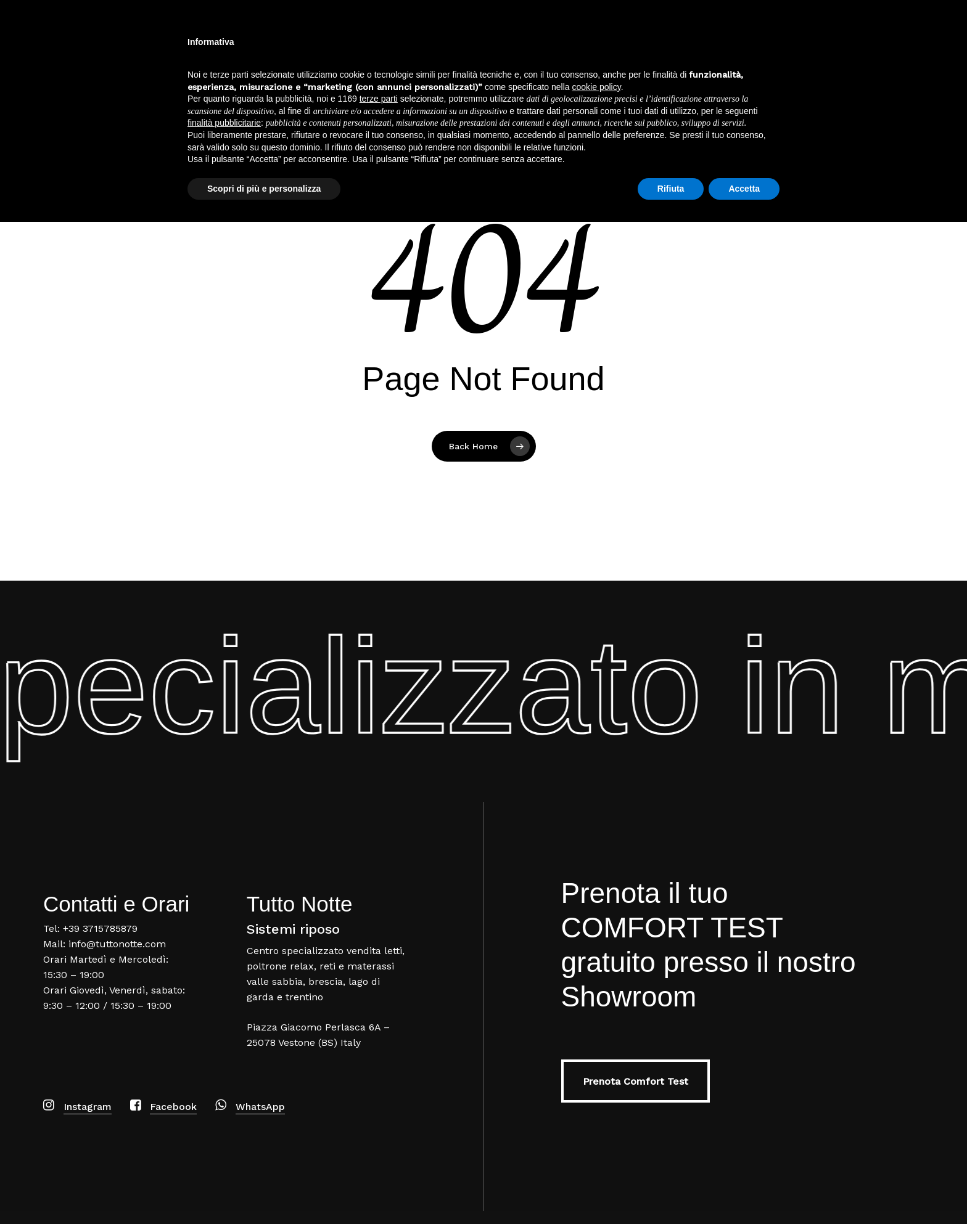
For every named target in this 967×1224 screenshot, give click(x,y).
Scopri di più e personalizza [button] (264, 1190)
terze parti (379, 1101)
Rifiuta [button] (671, 1190)
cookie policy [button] (596, 1088)
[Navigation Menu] (939, 45)
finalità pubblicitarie (224, 1125)
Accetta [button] (744, 1190)
